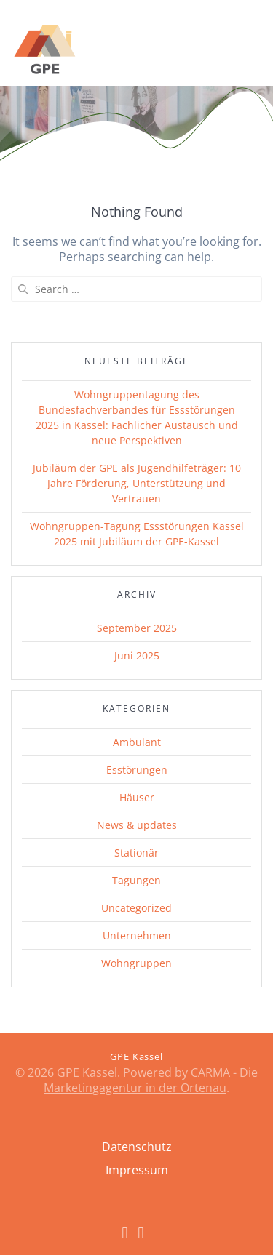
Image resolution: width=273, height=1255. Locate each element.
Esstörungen (136, 770)
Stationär (136, 852)
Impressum (137, 1170)
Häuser (136, 797)
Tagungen (136, 880)
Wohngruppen (136, 963)
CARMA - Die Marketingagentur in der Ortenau (151, 1080)
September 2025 (137, 628)
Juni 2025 (136, 655)
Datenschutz (137, 1147)
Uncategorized (136, 908)
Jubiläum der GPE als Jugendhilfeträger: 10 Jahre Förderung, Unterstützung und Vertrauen (137, 483)
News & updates (137, 825)
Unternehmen (137, 935)
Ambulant (137, 742)
